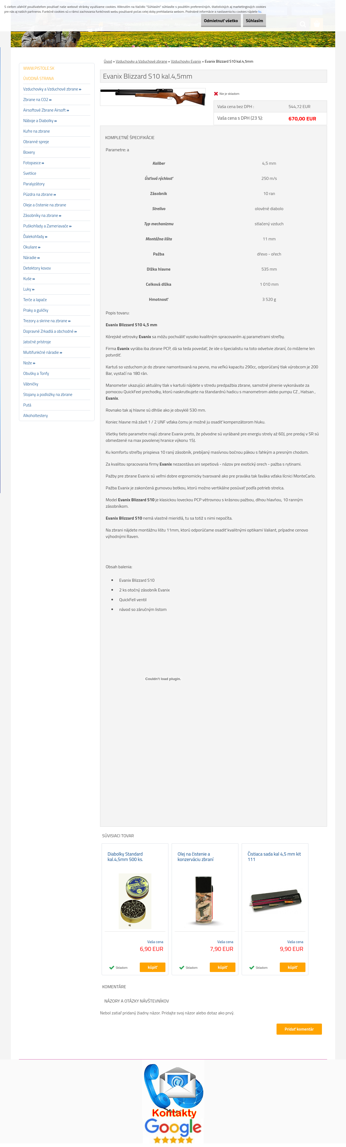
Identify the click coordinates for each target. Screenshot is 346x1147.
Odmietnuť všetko (209, 20)
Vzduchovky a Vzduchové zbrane (141, 61)
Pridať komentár (298, 1033)
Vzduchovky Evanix (186, 61)
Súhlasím (250, 20)
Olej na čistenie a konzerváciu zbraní (196, 860)
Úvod (108, 61)
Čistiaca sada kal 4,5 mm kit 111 (274, 860)
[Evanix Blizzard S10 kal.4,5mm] (152, 90)
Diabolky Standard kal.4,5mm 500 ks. (125, 860)
